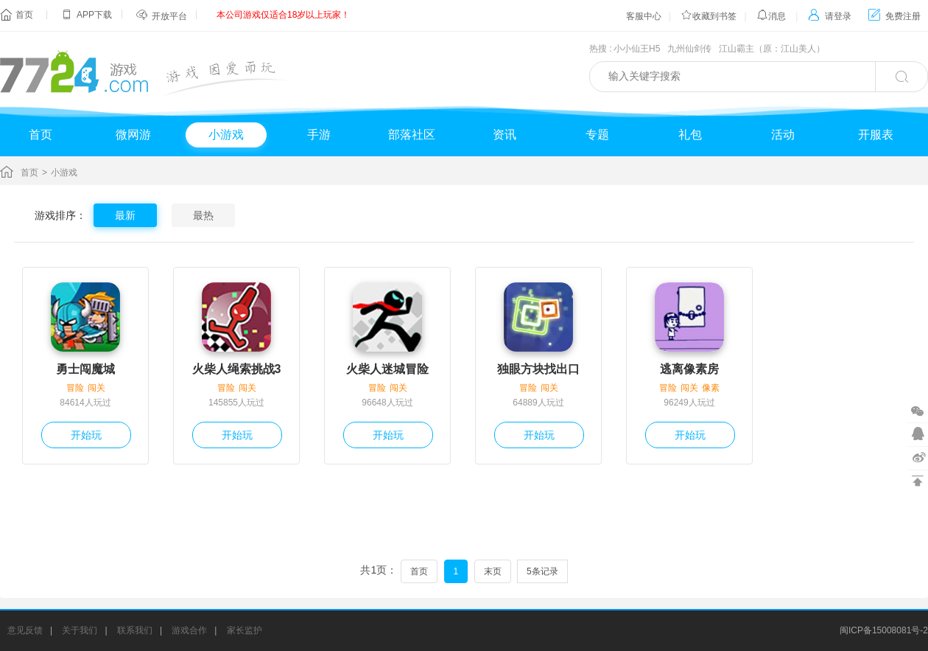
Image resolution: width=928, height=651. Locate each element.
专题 (597, 134)
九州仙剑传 (689, 48)
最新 (125, 215)
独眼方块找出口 (538, 369)
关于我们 (79, 630)
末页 (493, 571)
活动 (783, 134)
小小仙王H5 (637, 48)
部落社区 (411, 134)
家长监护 (244, 630)
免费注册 (894, 16)
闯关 (96, 388)
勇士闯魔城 (85, 369)
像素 (711, 388)
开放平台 (169, 16)
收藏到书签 (709, 16)
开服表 (875, 134)
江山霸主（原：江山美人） (772, 48)
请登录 (829, 16)
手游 (319, 134)
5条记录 (542, 571)
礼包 (690, 134)
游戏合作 (189, 630)
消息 (771, 16)
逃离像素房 (689, 369)
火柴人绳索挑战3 (236, 369)
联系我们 (134, 630)
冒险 (75, 388)
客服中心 (643, 16)
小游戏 (226, 134)
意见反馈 (25, 630)
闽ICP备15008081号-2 (884, 630)
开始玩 (86, 435)
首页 (24, 15)
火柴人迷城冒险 (387, 369)
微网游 (133, 134)
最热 (203, 215)
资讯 (504, 134)
